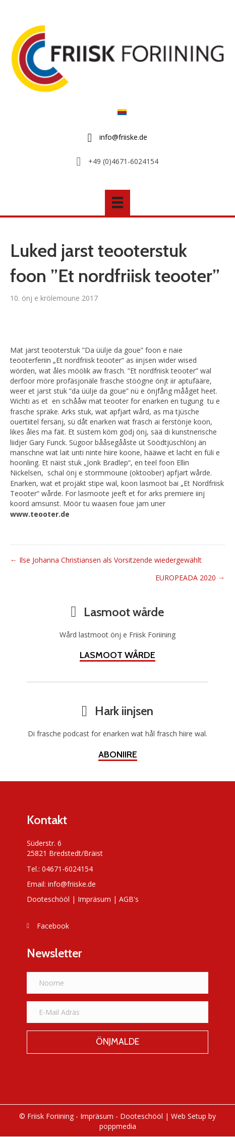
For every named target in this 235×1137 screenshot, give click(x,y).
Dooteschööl (48, 899)
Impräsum (94, 899)
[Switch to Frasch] (119, 111)
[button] (117, 1042)
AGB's (129, 899)
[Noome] (117, 983)
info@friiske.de (72, 884)
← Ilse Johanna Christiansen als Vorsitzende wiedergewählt (106, 560)
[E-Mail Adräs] (117, 1012)
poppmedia (117, 1126)
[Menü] (117, 202)
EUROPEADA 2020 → (190, 577)
